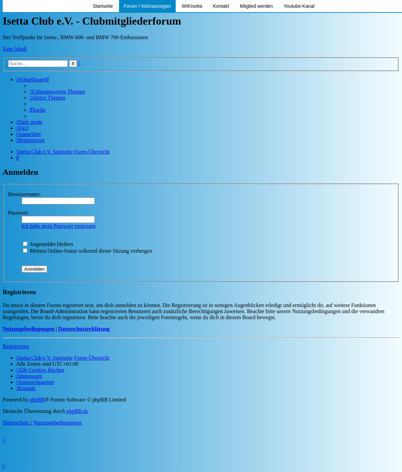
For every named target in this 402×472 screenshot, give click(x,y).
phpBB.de (77, 411)
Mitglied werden (256, 6)
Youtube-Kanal (299, 6)
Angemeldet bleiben (48, 244)
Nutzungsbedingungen (28, 329)
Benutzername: (24, 194)
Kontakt (221, 6)
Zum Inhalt (15, 49)
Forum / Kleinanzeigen (147, 6)
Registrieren (16, 346)
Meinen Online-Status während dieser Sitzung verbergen (87, 251)
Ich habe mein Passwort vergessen (58, 226)
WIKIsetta (192, 6)
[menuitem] (57, 91)
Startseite (103, 6)
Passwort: (18, 213)
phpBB (37, 399)
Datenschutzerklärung (84, 329)
